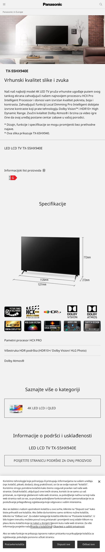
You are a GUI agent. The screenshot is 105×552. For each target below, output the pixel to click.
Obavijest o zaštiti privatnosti (68, 527)
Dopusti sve (63, 545)
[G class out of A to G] (13, 177)
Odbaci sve (88, 545)
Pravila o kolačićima (41, 527)
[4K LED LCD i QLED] (52, 408)
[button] (52, 460)
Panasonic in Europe (13, 11)
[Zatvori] (99, 482)
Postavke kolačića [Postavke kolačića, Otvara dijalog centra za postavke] (14, 545)
